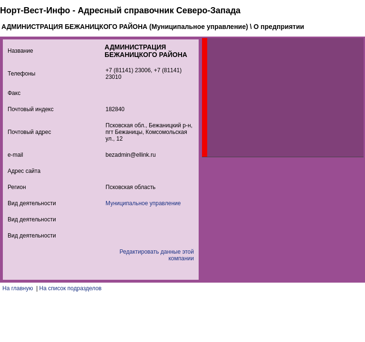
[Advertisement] (278, 97)
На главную (17, 288)
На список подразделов (70, 288)
